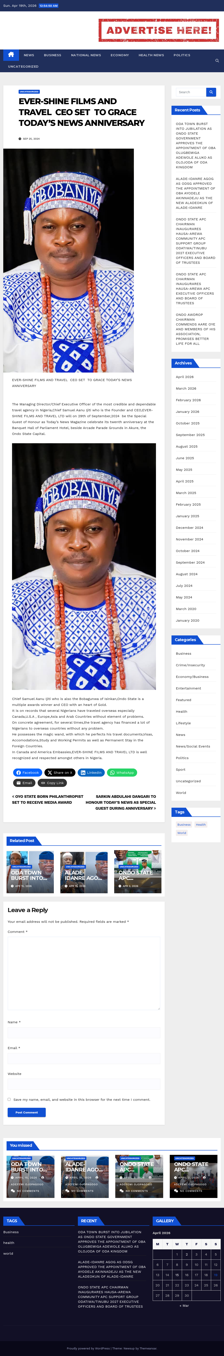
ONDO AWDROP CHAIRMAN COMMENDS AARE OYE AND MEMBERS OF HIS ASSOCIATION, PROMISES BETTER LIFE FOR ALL (195, 329)
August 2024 (187, 574)
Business (52, 55)
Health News (151, 55)
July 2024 (184, 586)
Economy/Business (192, 677)
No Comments (28, 1190)
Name (14, 1022)
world (8, 1253)
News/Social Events (193, 746)
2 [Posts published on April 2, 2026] (187, 1254)
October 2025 (188, 423)
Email (14, 1048)
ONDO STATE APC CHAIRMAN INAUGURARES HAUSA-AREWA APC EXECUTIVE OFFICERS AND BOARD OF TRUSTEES (195, 288)
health (8, 1243)
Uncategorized (23, 67)
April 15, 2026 (26, 1177)
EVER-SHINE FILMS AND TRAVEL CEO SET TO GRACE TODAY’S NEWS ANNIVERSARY (81, 112)
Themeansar (148, 1348)
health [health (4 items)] (201, 824)
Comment (18, 932)
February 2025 (188, 504)
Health (181, 711)
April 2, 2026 (135, 1177)
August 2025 (187, 446)
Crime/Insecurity (190, 665)
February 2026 (188, 400)
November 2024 (189, 539)
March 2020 (186, 609)
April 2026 (185, 377)
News (29, 55)
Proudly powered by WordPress (89, 1348)
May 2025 (184, 470)
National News (86, 55)
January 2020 (187, 620)
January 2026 (187, 412)
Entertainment (188, 688)
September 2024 (190, 562)
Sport (181, 769)
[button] (217, 61)
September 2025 (190, 435)
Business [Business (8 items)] (184, 824)
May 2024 (184, 597)
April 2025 (185, 481)
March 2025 (186, 493)
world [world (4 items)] (181, 833)
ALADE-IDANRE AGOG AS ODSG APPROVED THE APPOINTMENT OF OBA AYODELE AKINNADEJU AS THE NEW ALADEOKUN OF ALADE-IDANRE (195, 193)
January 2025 (187, 516)
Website (14, 1074)
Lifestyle (183, 723)
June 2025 (185, 458)
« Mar (184, 1305)
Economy (120, 55)
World (181, 793)
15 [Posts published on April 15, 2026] (177, 1275)
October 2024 (188, 551)
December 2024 (189, 528)
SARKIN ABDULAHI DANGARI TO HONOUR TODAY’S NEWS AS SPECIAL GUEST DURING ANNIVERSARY (121, 802)
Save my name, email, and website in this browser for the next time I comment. (81, 1099)
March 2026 (186, 388)
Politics (182, 55)
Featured (183, 700)
